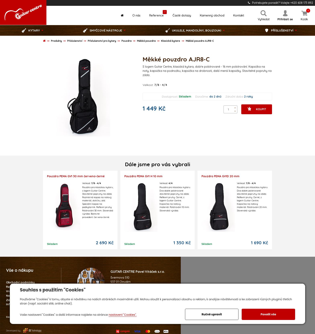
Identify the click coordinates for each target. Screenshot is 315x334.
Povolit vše (268, 314)
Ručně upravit (211, 314)
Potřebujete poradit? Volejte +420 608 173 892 (280, 3)
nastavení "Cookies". (123, 315)
